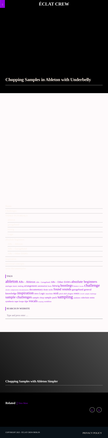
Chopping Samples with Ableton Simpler (31, 381)
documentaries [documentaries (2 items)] (24, 290)
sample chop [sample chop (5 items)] (38, 297)
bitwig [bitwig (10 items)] (56, 285)
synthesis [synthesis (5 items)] (9, 301)
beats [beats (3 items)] (50, 286)
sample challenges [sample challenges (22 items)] (18, 297)
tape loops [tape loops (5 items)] (19, 301)
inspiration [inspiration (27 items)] (25, 293)
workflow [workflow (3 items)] (48, 302)
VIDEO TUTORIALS (16, 215)
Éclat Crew (54, 3)
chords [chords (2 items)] (7, 290)
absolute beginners (14, 239)
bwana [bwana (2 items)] (81, 286)
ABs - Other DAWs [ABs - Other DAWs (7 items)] (61, 282)
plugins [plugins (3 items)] (70, 294)
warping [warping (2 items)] (41, 301)
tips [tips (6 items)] (26, 301)
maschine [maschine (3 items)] (49, 294)
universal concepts (14, 263)
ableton (11, 220)
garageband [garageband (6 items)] (77, 289)
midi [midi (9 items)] (56, 293)
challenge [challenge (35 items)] (92, 285)
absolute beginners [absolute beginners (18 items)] (84, 281)
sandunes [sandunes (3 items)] (77, 298)
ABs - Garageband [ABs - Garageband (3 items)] (43, 282)
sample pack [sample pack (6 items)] (51, 297)
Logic (11, 234)
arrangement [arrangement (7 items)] (30, 286)
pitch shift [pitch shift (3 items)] (63, 294)
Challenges (11, 211)
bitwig (11, 229)
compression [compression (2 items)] (14, 290)
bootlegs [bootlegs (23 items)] (66, 285)
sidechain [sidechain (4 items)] (85, 297)
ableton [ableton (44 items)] (11, 281)
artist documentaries (15, 268)
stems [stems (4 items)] (92, 297)
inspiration (10, 259)
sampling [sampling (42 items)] (65, 297)
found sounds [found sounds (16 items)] (62, 289)
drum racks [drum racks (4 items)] (48, 289)
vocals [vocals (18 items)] (33, 301)
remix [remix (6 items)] (77, 293)
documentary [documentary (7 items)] (36, 289)
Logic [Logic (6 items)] (42, 293)
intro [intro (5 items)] (36, 293)
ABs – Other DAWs (18, 253)
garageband (13, 224)
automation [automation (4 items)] (42, 286)
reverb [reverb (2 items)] (82, 294)
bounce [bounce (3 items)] (76, 286)
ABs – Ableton (15, 244)
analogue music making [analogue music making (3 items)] (14, 286)
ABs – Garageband (17, 248)
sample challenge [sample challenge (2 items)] (90, 294)
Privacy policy (92, 433)
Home (8, 206)
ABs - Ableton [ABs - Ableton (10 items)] (27, 281)
